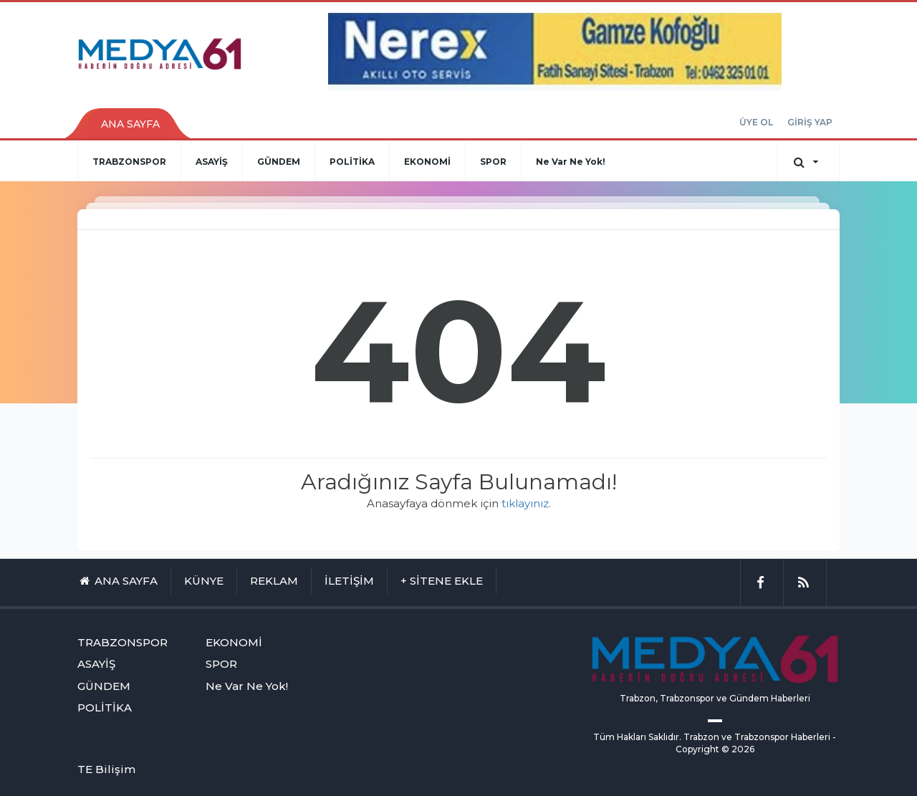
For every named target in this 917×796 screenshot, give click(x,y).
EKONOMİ (427, 161)
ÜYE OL (756, 122)
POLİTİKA (352, 161)
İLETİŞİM (349, 581)
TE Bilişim (106, 769)
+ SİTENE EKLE (441, 581)
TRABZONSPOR (129, 161)
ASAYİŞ (212, 161)
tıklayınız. (526, 503)
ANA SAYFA (130, 124)
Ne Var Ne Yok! (570, 161)
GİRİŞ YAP (809, 122)
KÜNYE (204, 581)
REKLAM (274, 581)
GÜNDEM (278, 161)
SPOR (493, 161)
